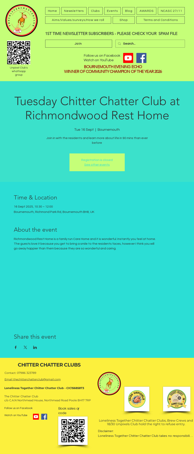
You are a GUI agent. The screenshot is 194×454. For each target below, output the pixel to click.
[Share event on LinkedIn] (35, 347)
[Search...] (149, 43)
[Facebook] (141, 58)
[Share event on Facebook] (16, 347)
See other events (97, 164)
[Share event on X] (25, 347)
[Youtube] (128, 58)
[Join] (78, 44)
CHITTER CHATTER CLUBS (49, 365)
